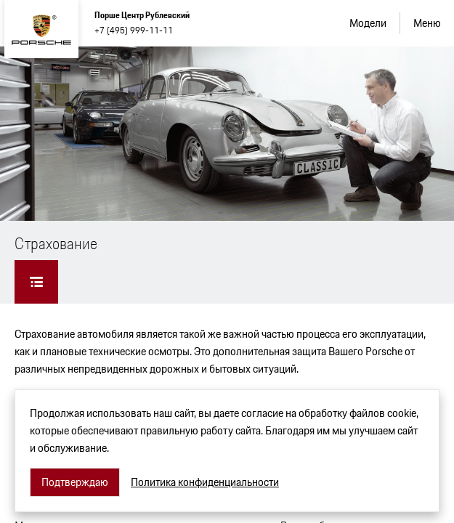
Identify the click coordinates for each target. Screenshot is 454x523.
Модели (367, 23)
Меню (427, 23)
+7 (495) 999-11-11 (133, 30)
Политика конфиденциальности (205, 482)
